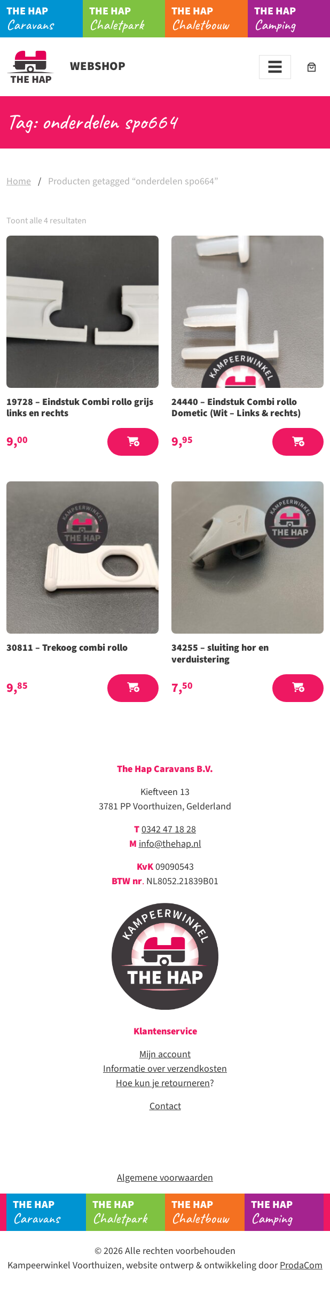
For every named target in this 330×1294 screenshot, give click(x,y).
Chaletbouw (209, 19)
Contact (165, 1106)
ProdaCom (301, 1265)
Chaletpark (127, 19)
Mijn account (165, 1054)
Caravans (44, 19)
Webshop (65, 66)
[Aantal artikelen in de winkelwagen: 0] (312, 67)
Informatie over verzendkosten (165, 1068)
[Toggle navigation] (275, 67)
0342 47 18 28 (169, 829)
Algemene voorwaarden (165, 1177)
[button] (133, 442)
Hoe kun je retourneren (163, 1083)
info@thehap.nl (170, 844)
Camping (292, 19)
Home (18, 181)
